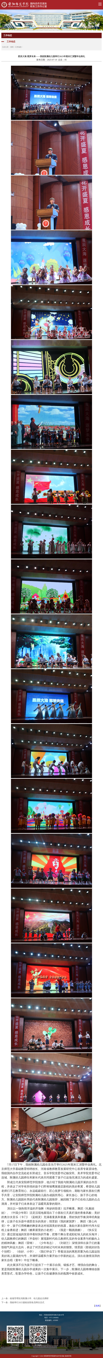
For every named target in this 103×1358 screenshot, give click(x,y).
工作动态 (18, 47)
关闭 (97, 1306)
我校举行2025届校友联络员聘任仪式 (27, 1302)
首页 (12, 47)
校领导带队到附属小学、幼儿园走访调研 (29, 1298)
